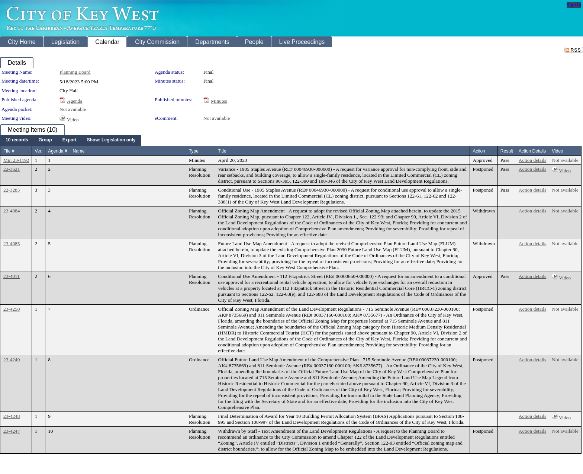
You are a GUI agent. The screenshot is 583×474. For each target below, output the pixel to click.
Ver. (38, 151)
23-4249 (11, 359)
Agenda (74, 101)
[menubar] (70, 140)
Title (222, 151)
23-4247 (11, 431)
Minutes (219, 101)
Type (194, 151)
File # (8, 151)
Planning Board (74, 72)
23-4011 (11, 276)
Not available (72, 109)
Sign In (574, 4)
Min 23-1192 (16, 160)
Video (73, 119)
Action (479, 151)
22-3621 (11, 169)
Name (79, 151)
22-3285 (11, 190)
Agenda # (57, 151)
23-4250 (11, 309)
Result (506, 151)
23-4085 (11, 243)
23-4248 (11, 416)
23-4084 (11, 211)
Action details (532, 160)
